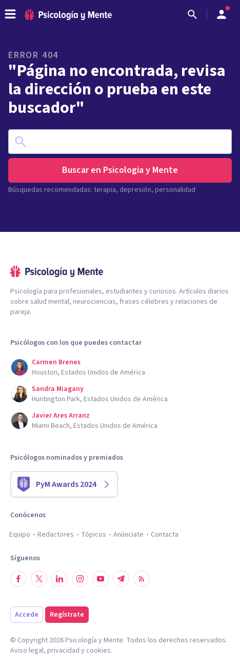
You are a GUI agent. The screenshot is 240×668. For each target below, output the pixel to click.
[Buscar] (192, 14)
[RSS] (141, 579)
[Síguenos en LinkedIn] (59, 579)
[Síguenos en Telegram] (121, 579)
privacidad (63, 650)
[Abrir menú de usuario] (221, 14)
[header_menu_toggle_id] (10, 14)
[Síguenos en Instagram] (80, 579)
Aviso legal (27, 650)
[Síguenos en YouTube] (100, 579)
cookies (98, 650)
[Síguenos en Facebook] (18, 579)
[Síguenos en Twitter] (39, 579)
